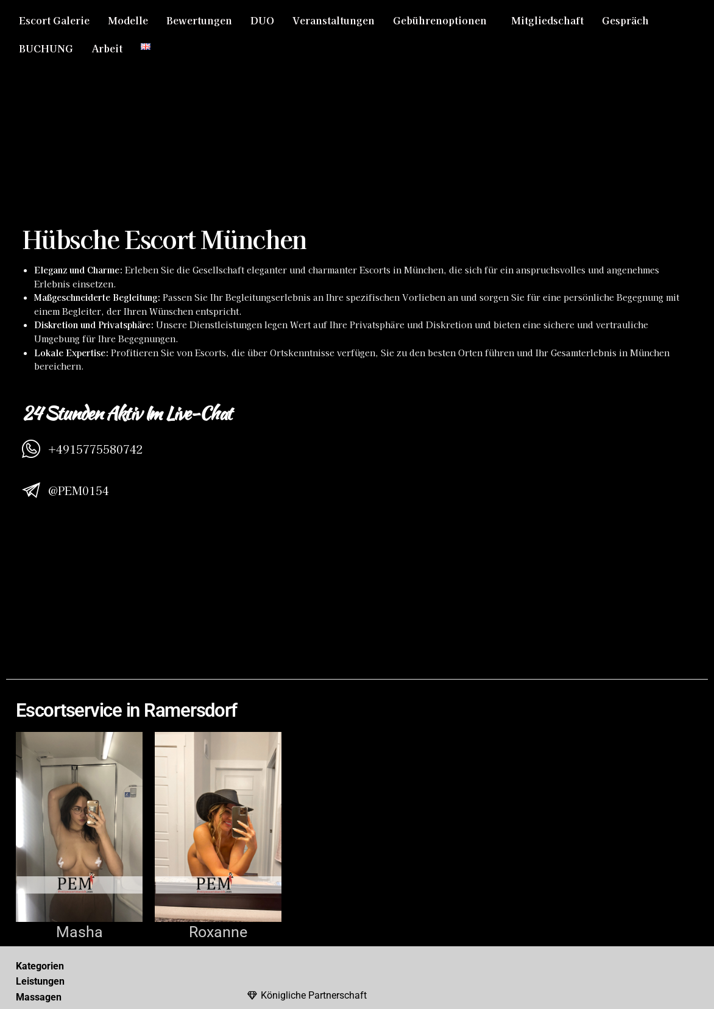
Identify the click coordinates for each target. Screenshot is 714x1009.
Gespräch (625, 20)
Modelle (128, 20)
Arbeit (106, 48)
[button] (443, 20)
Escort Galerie (54, 20)
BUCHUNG (46, 48)
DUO (262, 20)
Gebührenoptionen (440, 20)
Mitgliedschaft (547, 20)
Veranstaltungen (333, 20)
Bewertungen (199, 20)
